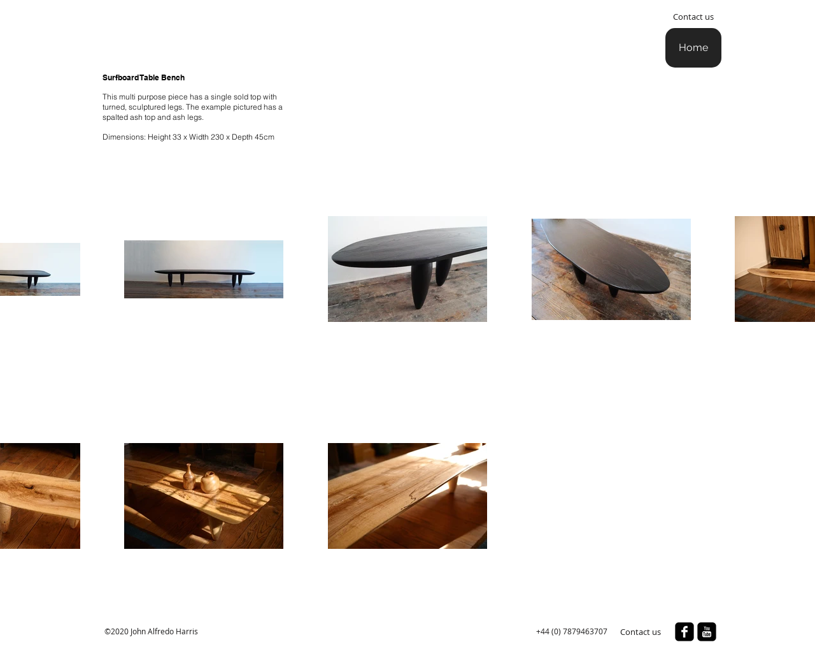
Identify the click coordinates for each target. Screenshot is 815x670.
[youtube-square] (706, 631)
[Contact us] (693, 16)
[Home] (693, 48)
